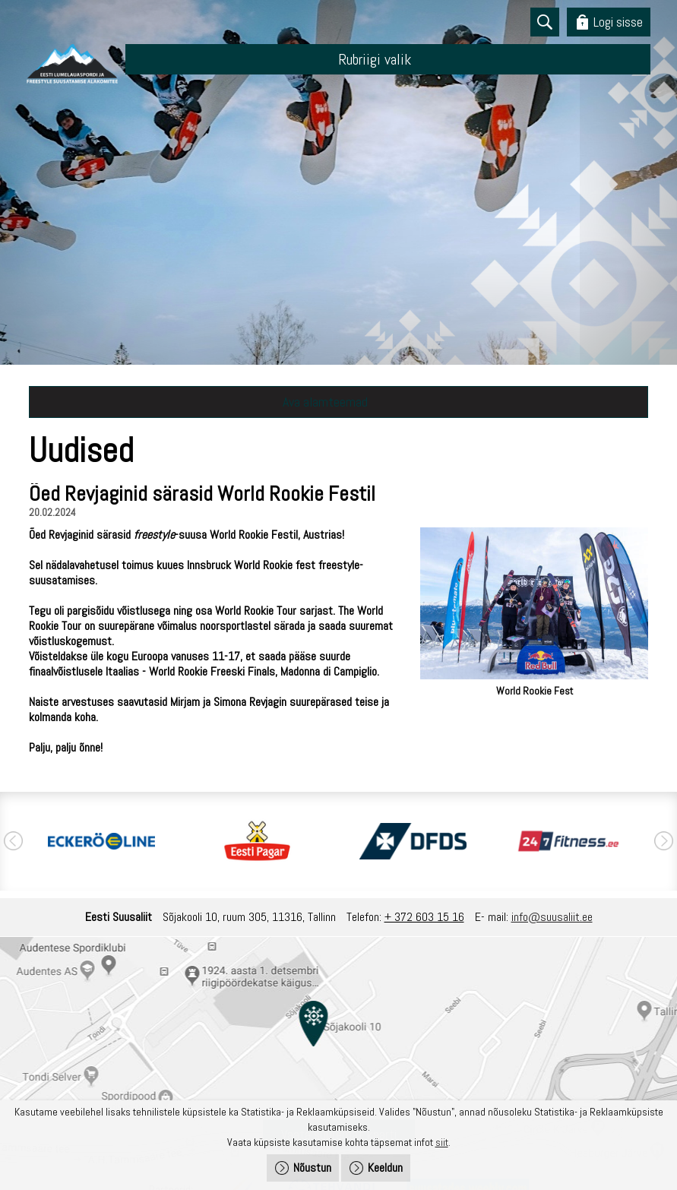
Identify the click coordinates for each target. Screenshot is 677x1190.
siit (441, 1142)
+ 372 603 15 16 (424, 917)
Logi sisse (618, 21)
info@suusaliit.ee (552, 917)
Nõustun (312, 1168)
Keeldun (385, 1168)
